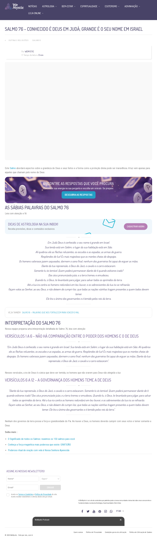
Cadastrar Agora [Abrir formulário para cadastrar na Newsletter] (135, 226)
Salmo (13, 168)
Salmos (36, 40)
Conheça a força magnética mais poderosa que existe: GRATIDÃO (39, 444)
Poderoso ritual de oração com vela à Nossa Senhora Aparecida (38, 450)
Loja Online (34, 13)
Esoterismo (111, 6)
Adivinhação (131, 6)
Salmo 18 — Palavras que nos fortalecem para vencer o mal (50, 312)
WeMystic (29, 51)
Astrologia (48, 6)
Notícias (32, 6)
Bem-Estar (67, 6)
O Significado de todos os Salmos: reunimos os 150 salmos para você (41, 439)
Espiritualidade (88, 6)
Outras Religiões (19, 40)
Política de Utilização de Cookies (140, 532)
